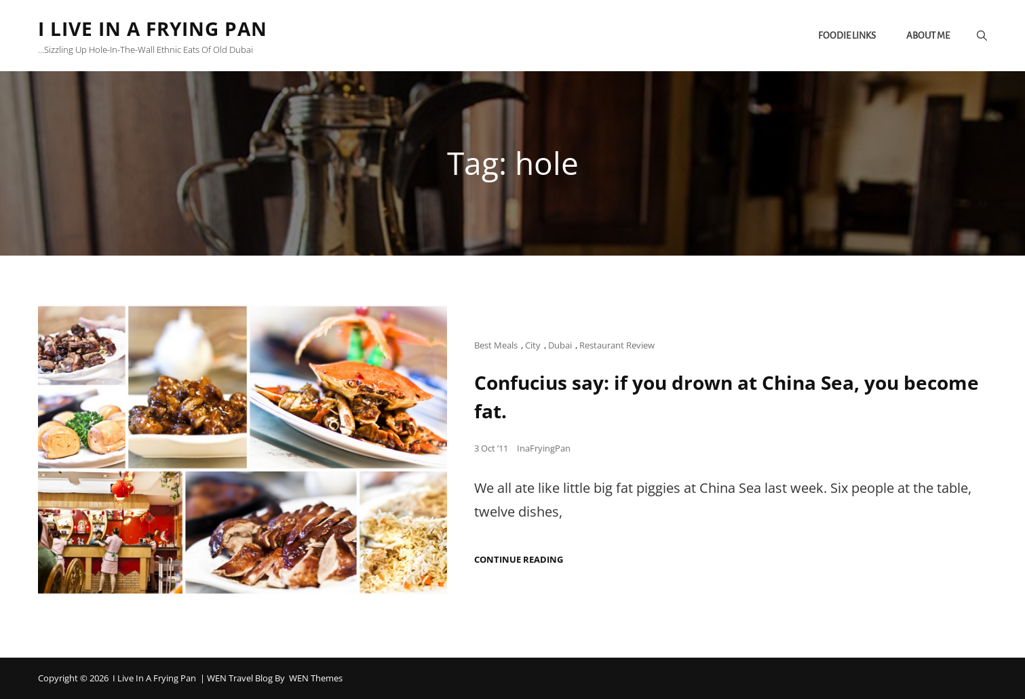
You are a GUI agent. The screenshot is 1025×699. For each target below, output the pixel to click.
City (533, 345)
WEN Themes (316, 678)
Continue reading (518, 559)
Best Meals (496, 345)
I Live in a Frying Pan (152, 28)
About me (928, 36)
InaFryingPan (543, 448)
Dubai (560, 345)
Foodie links (847, 36)
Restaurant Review (617, 345)
